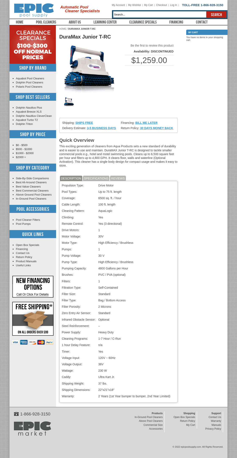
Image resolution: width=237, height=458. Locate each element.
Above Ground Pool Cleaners (34, 194)
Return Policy (24, 257)
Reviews (118, 178)
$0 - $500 (22, 145)
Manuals (216, 425)
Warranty (216, 420)
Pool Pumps (23, 223)
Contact (202, 22)
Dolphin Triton (24, 124)
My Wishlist (134, 5)
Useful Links (23, 265)
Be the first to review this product (152, 45)
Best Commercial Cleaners (32, 190)
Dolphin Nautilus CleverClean (34, 115)
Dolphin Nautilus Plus (29, 107)
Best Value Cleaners (28, 186)
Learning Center (105, 22)
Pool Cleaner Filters (28, 219)
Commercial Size (153, 425)
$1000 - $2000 (25, 153)
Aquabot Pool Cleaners (30, 78)
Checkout (161, 5)
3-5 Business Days (101, 128)
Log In (173, 5)
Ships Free (84, 122)
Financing (176, 22)
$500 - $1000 (24, 149)
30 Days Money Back (156, 128)
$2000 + (21, 157)
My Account (118, 5)
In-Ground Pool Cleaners (31, 198)
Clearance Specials (143, 22)
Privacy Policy (213, 428)
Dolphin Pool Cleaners (29, 82)
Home (19, 22)
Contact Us (22, 253)
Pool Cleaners (46, 22)
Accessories (156, 428)
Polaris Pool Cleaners (29, 86)
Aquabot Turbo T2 (27, 119)
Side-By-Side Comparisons (32, 178)
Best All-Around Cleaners (31, 182)
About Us (75, 22)
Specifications (96, 178)
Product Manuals (26, 261)
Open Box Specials (27, 245)
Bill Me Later (146, 122)
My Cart (148, 5)
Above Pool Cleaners (151, 420)
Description (71, 178)
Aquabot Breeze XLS (28, 111)
